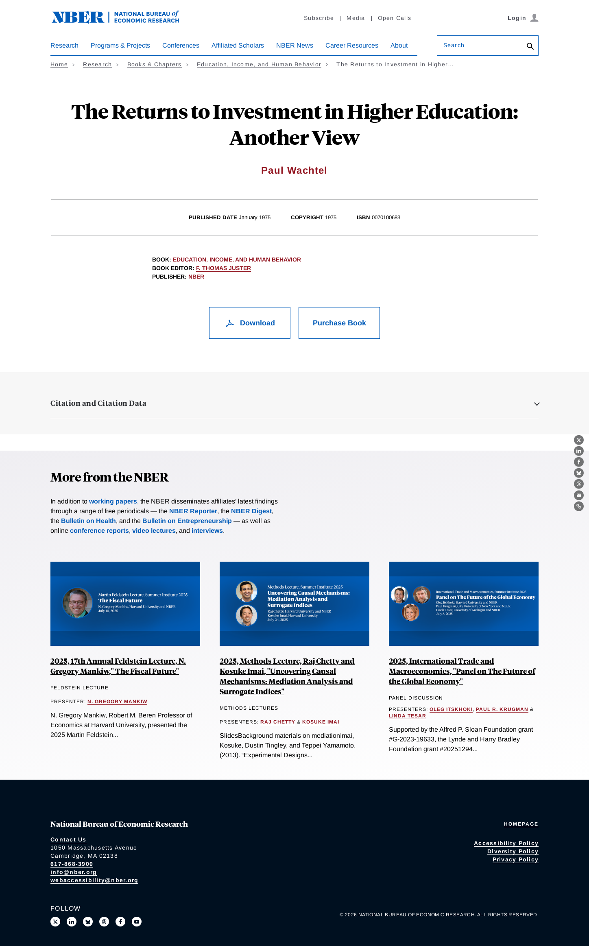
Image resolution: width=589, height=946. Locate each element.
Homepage (521, 824)
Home (59, 64)
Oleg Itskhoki (451, 709)
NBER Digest (251, 511)
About (399, 45)
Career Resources (351, 45)
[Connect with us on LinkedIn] (71, 921)
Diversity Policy (513, 851)
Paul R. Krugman (502, 709)
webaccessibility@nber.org (94, 880)
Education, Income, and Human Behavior (259, 64)
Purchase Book (339, 323)
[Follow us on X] (55, 921)
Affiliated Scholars (238, 45)
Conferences (180, 45)
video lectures (154, 530)
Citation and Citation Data (98, 403)
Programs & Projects (120, 45)
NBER (196, 276)
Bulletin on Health (88, 520)
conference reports (99, 530)
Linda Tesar (407, 716)
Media (356, 18)
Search (454, 45)
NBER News (294, 45)
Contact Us (68, 839)
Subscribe (319, 18)
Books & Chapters (154, 64)
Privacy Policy (516, 859)
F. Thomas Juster (223, 268)
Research (64, 45)
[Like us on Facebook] (120, 921)
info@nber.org (73, 872)
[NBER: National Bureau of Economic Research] (122, 21)
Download (250, 323)
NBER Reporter (193, 511)
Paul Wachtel (294, 170)
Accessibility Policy (506, 843)
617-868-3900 (71, 864)
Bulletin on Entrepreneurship (187, 520)
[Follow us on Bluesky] (88, 921)
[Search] (530, 46)
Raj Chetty (277, 722)
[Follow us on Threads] (104, 921)
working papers (113, 501)
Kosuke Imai (320, 722)
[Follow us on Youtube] (137, 921)
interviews (207, 530)
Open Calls (395, 18)
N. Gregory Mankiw (117, 701)
